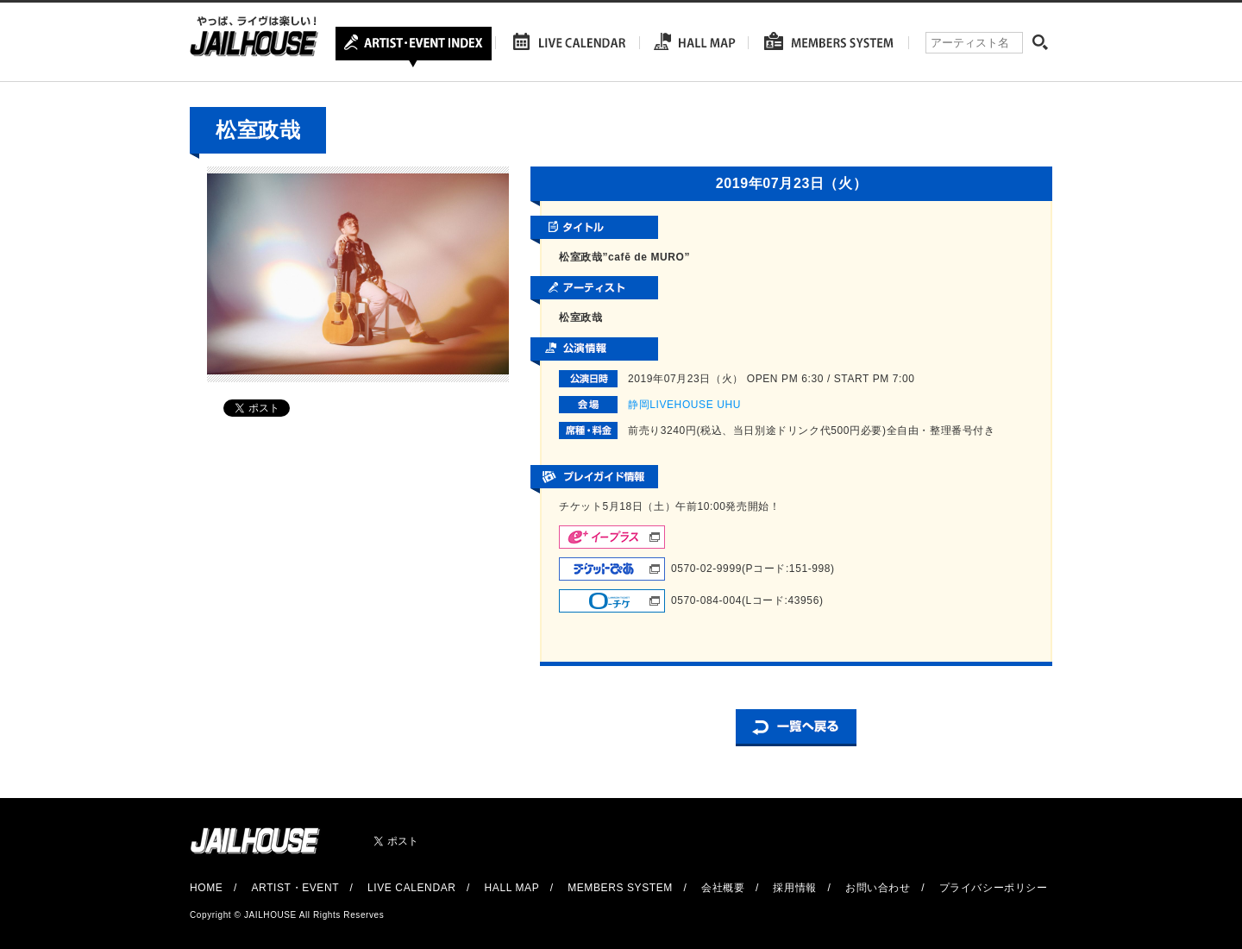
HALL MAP (512, 888)
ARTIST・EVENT (294, 888)
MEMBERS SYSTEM (620, 888)
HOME (206, 888)
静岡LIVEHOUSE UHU (684, 405)
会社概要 (722, 888)
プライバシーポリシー (993, 888)
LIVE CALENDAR (411, 888)
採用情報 (794, 888)
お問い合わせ (878, 888)
